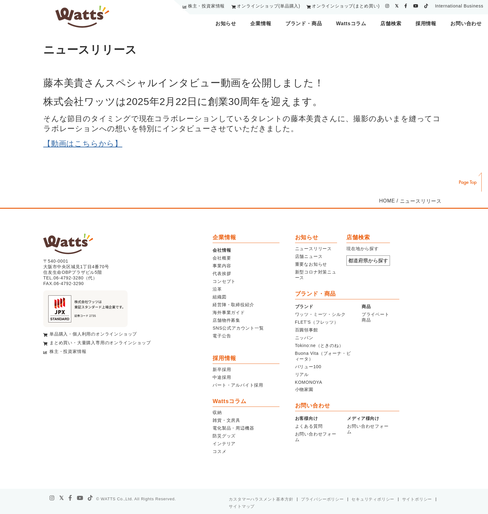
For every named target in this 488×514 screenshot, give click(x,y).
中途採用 (222, 377)
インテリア (224, 443)
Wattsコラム (351, 23)
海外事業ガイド (229, 312)
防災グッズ (224, 435)
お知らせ (225, 23)
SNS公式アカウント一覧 (238, 328)
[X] (61, 498)
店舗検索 (390, 23)
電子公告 (222, 335)
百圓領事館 (306, 329)
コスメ (219, 451)
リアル (302, 374)
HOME (387, 200)
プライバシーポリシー (322, 499)
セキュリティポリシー (372, 499)
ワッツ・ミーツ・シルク (320, 314)
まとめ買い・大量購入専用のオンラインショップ (100, 342)
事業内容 (222, 265)
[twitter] (397, 5)
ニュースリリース (313, 248)
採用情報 (425, 23)
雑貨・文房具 (226, 420)
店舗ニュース (309, 256)
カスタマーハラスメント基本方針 (261, 499)
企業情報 (260, 23)
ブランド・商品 (303, 23)
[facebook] (405, 5)
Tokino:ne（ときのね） (319, 345)
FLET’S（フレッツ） (317, 322)
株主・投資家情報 (206, 5)
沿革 (217, 289)
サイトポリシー (417, 499)
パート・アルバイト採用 (238, 385)
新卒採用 (222, 369)
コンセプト (224, 281)
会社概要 (222, 257)
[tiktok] (426, 5)
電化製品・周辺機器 (233, 428)
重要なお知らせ (311, 264)
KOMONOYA (308, 382)
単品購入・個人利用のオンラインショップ (93, 333)
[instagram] (387, 5)
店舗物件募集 (226, 320)
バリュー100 (308, 366)
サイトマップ (242, 506)
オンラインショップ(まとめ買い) (346, 5)
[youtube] (416, 5)
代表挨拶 (222, 273)
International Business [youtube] (459, 5)
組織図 (219, 296)
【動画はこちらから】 (82, 143)
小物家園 (304, 389)
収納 (217, 412)
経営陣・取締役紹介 (233, 304)
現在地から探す (362, 248)
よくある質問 (309, 426)
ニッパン (304, 337)
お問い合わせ (466, 23)
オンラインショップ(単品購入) (268, 5)
